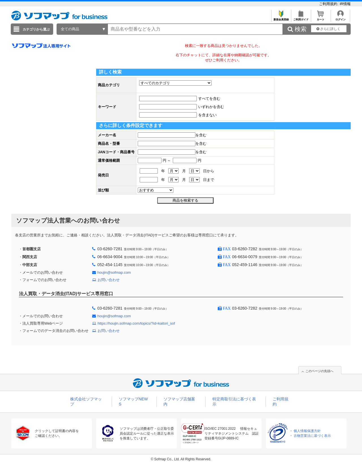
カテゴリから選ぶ (36, 29)
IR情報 (345, 4)
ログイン (340, 18)
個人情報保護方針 (307, 431)
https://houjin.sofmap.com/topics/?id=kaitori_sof (136, 323)
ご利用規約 (329, 4)
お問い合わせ (109, 280)
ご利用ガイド (301, 18)
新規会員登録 (281, 18)
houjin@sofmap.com (114, 272)
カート (320, 18)
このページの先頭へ (319, 371)
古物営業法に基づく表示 (312, 436)
